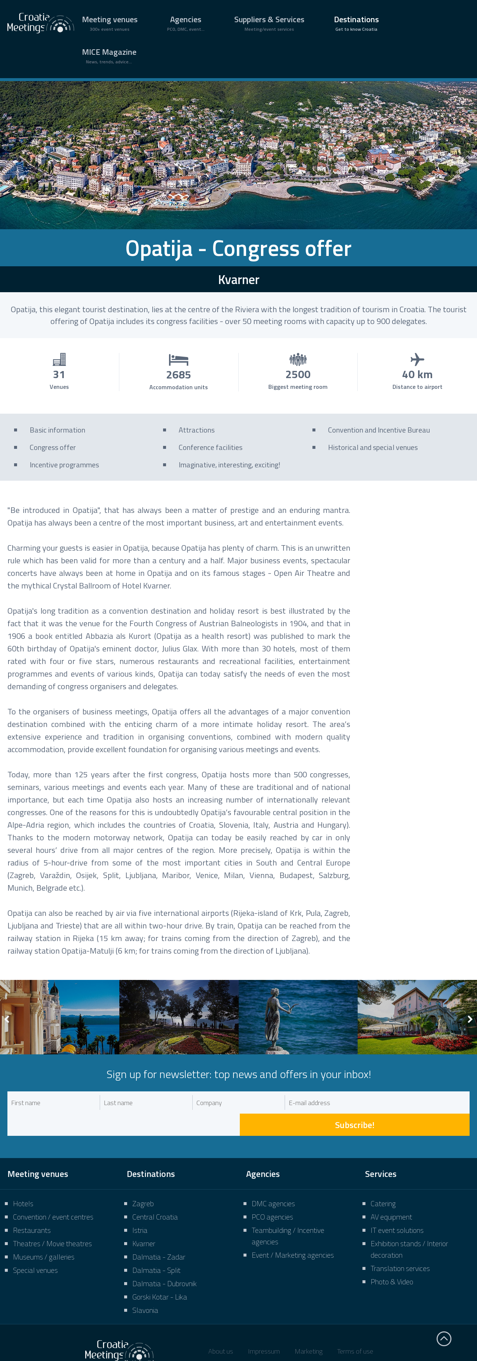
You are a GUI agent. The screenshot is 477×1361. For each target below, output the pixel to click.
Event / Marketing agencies (293, 1232)
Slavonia (145, 1288)
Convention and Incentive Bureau (379, 430)
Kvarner (143, 1221)
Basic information (57, 430)
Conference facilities (210, 447)
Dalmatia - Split (156, 1248)
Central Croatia (155, 1194)
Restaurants (32, 1208)
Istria (140, 1208)
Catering (383, 1181)
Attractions (197, 430)
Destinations (356, 23)
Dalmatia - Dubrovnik (164, 1261)
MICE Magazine (109, 55)
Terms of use (355, 1329)
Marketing (308, 1329)
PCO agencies (272, 1194)
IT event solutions (397, 1208)
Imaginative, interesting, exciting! (229, 464)
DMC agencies (273, 1181)
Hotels (23, 1181)
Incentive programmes (64, 464)
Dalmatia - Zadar (158, 1234)
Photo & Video (392, 1259)
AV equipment (391, 1194)
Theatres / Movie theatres (52, 1221)
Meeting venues (110, 23)
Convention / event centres (53, 1194)
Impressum (264, 1329)
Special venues (35, 1248)
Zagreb (143, 1181)
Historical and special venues (373, 447)
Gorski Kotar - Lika (159, 1274)
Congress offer (53, 447)
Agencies (186, 23)
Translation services (400, 1246)
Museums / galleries (43, 1234)
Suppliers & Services (269, 23)
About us (220, 1329)
